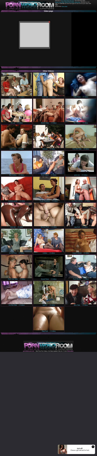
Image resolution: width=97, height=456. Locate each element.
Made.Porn (77, 2)
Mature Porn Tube (59, 2)
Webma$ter (70, 351)
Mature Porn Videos (69, 2)
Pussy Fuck (64, 6)
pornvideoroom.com (28, 351)
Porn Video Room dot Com (67, 0)
